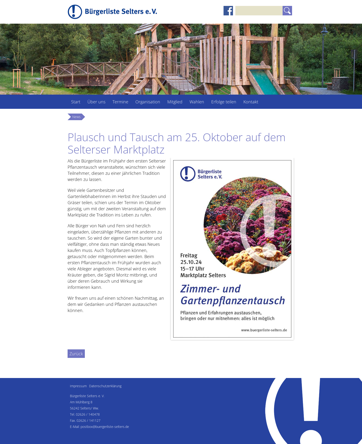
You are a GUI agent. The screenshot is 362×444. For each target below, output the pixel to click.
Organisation (147, 102)
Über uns (96, 102)
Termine (120, 102)
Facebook (228, 10)
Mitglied (174, 102)
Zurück (76, 353)
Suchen (287, 10)
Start (75, 102)
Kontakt (250, 102)
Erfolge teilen (223, 102)
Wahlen (197, 102)
